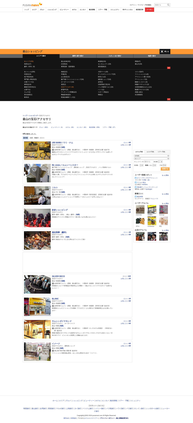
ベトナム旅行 (88, 408)
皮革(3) (100, 82)
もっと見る (165, 175)
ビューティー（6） (57, 127)
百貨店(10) (27, 74)
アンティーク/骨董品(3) (69, 92)
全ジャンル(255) (29, 72)
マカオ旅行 (60, 408)
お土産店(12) (65, 77)
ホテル (74, 9)
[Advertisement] (96, 30)
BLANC (55, 299)
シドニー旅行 (99, 408)
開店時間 (140, 197)
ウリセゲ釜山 (141, 182)
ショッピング (52, 9)
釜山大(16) (138, 64)
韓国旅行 (26, 408)
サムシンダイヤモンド (62, 321)
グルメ (42, 9)
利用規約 (74, 418)
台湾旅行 (43, 408)
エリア (34, 9)
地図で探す (152, 56)
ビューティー (64, 9)
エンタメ (83, 9)
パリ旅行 (129, 408)
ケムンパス (154, 198)
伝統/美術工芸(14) (104, 84)
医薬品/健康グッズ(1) (68, 97)
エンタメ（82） (82, 127)
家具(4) (26, 97)
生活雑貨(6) (139, 94)
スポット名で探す (115, 56)
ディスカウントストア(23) (106, 74)
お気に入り (126, 145)
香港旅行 (51, 408)
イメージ (56, 344)
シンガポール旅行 (153, 408)
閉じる (166, 51)
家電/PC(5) (64, 89)
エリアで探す (41, 56)
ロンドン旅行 (139, 408)
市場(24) (64, 74)
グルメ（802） (44, 127)
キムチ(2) (27, 92)
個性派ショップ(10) (104, 79)
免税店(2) (64, 72)
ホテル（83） (70, 127)
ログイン (133, 5)
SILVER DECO (58, 276)
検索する (165, 169)
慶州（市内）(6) (29, 66)
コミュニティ (114, 9)
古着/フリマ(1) (29, 82)
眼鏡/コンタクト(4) (141, 82)
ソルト (55, 187)
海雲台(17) (27, 64)
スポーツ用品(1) (103, 92)
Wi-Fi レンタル (128, 9)
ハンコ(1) (101, 89)
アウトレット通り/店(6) (142, 77)
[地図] (63, 147)
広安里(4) (64, 64)
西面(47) (137, 61)
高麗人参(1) (139, 92)
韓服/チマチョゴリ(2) (142, 84)
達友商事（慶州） (60, 232)
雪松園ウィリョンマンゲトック (147, 187)
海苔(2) (63, 84)
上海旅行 (69, 408)
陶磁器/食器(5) (66, 94)
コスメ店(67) (139, 72)
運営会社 (66, 418)
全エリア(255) (28, 61)
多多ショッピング (60, 210)
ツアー (96, 418)
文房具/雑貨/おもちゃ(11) (143, 87)
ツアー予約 (161, 152)
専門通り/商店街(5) (30, 79)
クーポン (150, 9)
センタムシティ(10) (104, 64)
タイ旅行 (77, 408)
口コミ (42, 138)
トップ (26, 9)
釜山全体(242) (65, 61)
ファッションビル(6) (142, 74)
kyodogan (149, 189)
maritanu (145, 184)
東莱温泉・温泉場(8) (68, 66)
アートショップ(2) (141, 79)
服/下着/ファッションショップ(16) (72, 79)
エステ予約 (150, 152)
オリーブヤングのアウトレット (147, 178)
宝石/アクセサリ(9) (67, 87)
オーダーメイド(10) (67, 82)
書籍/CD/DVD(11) (30, 87)
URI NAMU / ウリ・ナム (62, 143)
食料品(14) (27, 84)
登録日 (36, 138)
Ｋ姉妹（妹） (146, 180)
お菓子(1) (27, 89)
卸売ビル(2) (102, 77)
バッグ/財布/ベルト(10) (105, 87)
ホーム (55, 401)
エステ (91, 418)
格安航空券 (139, 9)
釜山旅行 (35, 408)
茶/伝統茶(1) (28, 94)
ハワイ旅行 (120, 408)
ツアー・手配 (102, 9)
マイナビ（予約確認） (144, 5)
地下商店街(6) (28, 77)
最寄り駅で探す (78, 56)
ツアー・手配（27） (109, 127)
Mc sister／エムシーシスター (65, 165)
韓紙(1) (100, 94)
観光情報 (92, 9)
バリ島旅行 (110, 408)
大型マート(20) (103, 72)
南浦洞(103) (102, 61)
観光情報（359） (95, 127)
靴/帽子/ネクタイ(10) (142, 89)
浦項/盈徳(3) (102, 66)
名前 (31, 138)
